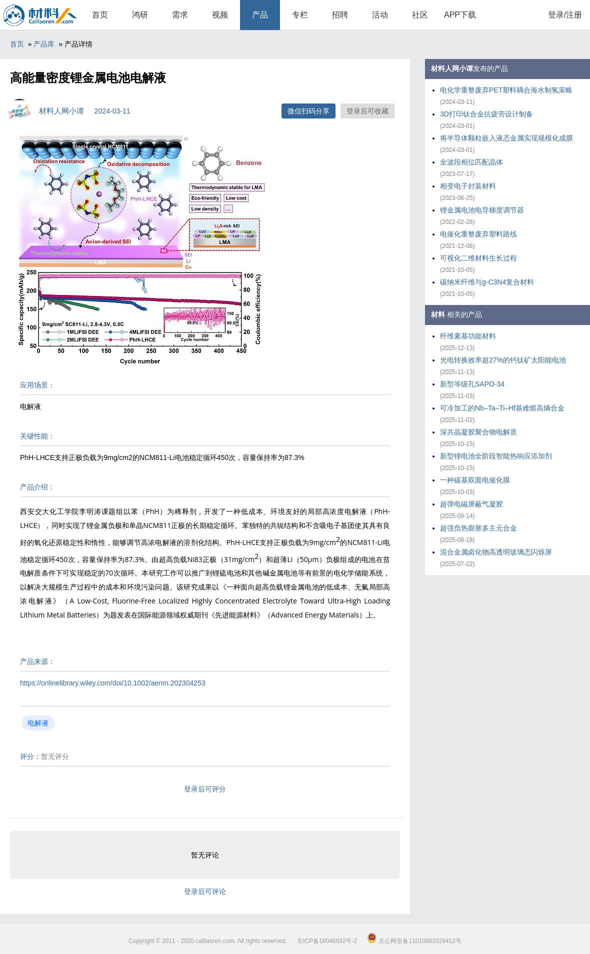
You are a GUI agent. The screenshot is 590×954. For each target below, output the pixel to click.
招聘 (340, 14)
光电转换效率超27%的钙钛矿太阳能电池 (503, 360)
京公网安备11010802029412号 (414, 941)
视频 (220, 14)
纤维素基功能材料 (468, 336)
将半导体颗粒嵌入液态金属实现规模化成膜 (506, 138)
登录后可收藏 (367, 111)
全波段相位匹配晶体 (471, 162)
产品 (260, 14)
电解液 (38, 723)
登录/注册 (565, 14)
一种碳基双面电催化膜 (475, 480)
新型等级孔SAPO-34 (472, 384)
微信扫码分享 (309, 111)
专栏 (300, 14)
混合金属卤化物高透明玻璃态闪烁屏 (496, 552)
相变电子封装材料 (468, 186)
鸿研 (140, 14)
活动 (380, 14)
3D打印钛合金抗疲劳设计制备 (486, 114)
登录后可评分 (205, 789)
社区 (420, 14)
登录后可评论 (205, 892)
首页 (100, 14)
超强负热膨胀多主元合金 (478, 528)
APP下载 (460, 14)
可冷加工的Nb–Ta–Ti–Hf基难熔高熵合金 (502, 408)
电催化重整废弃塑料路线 (478, 234)
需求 (180, 14)
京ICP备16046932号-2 (327, 941)
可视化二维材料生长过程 (478, 258)
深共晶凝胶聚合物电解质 (478, 432)
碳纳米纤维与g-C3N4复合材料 (487, 282)
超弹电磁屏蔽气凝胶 (471, 504)
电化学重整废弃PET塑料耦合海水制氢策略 (506, 90)
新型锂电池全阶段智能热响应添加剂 (496, 456)
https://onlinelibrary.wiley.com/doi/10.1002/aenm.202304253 (113, 683)
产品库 (44, 44)
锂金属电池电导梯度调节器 (482, 210)
